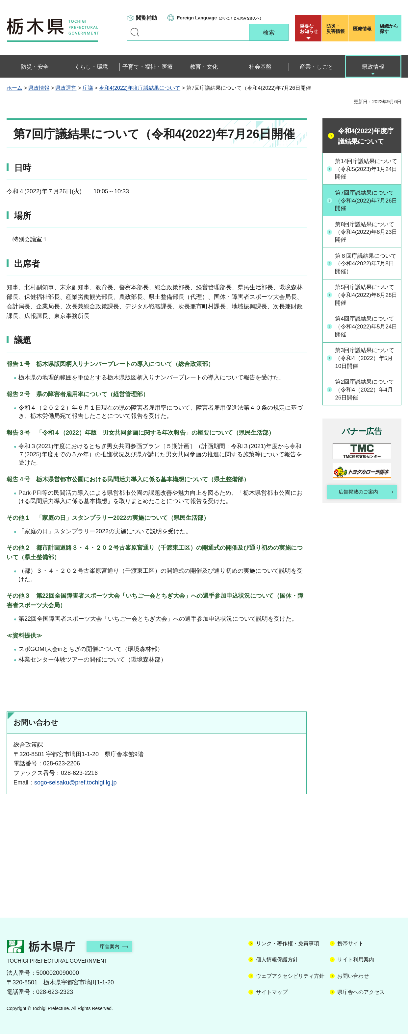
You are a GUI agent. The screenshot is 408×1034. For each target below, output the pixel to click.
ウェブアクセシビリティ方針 (290, 976)
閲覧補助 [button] (146, 18)
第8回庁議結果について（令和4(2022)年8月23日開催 (365, 233)
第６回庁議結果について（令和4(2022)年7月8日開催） (365, 265)
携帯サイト (350, 943)
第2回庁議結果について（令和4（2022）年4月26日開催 (366, 393)
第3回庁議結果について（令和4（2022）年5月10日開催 (366, 361)
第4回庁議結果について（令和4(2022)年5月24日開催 (365, 329)
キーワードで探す (135, 32)
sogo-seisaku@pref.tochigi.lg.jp (75, 782)
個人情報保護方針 (277, 959)
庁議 (88, 88)
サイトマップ (272, 992)
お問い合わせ (353, 976)
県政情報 (38, 88)
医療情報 (362, 28)
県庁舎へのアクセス (361, 992)
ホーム (14, 88)
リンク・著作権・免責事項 (287, 943)
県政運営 (65, 88)
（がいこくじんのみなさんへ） (220, 17)
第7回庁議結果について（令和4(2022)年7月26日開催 (365, 201)
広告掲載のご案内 (356, 497)
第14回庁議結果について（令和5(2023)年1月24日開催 (366, 168)
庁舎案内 (113, 946)
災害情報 (336, 28)
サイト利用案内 (355, 959)
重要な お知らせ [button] (309, 28)
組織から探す (389, 28)
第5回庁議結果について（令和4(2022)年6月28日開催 (365, 297)
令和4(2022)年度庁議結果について (139, 88)
